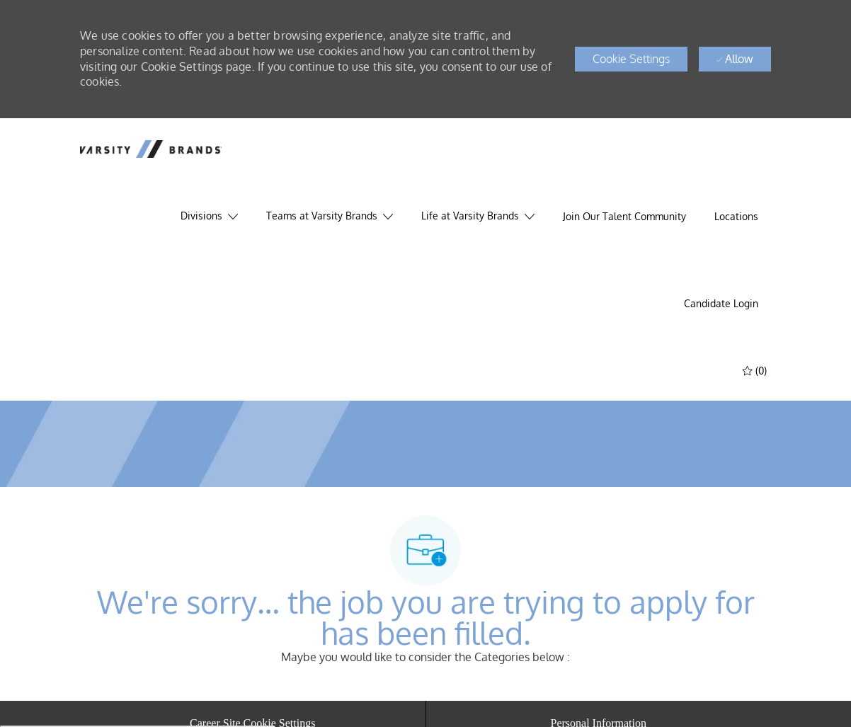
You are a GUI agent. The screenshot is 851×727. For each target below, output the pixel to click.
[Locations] (736, 216)
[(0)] (756, 370)
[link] (721, 303)
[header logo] (151, 149)
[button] (631, 59)
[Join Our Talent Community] (624, 216)
